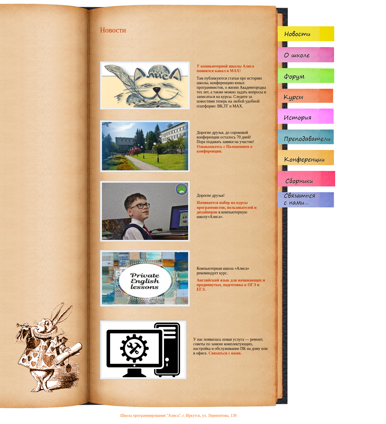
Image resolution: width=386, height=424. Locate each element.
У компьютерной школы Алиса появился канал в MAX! (225, 68)
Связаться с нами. (225, 353)
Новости (113, 30)
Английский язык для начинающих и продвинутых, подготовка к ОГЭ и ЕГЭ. (231, 285)
